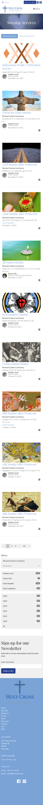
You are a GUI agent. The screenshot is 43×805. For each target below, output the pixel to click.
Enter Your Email (7, 662)
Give (3, 726)
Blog (3, 729)
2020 (21, 621)
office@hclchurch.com (15, 773)
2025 (21, 596)
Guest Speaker (21, 583)
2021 (21, 616)
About (3, 708)
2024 (21, 601)
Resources (5, 721)
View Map (5, 749)
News (3, 718)
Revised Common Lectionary (14, 561)
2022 (21, 611)
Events (3, 716)
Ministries (5, 713)
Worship (4, 711)
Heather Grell (21, 573)
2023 (21, 606)
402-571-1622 (30, 2)
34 (24, 546)
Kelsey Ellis (21, 578)
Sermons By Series (27, 36)
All (4, 626)
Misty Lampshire (21, 588)
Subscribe (8, 670)
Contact (4, 724)
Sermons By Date (9, 36)
